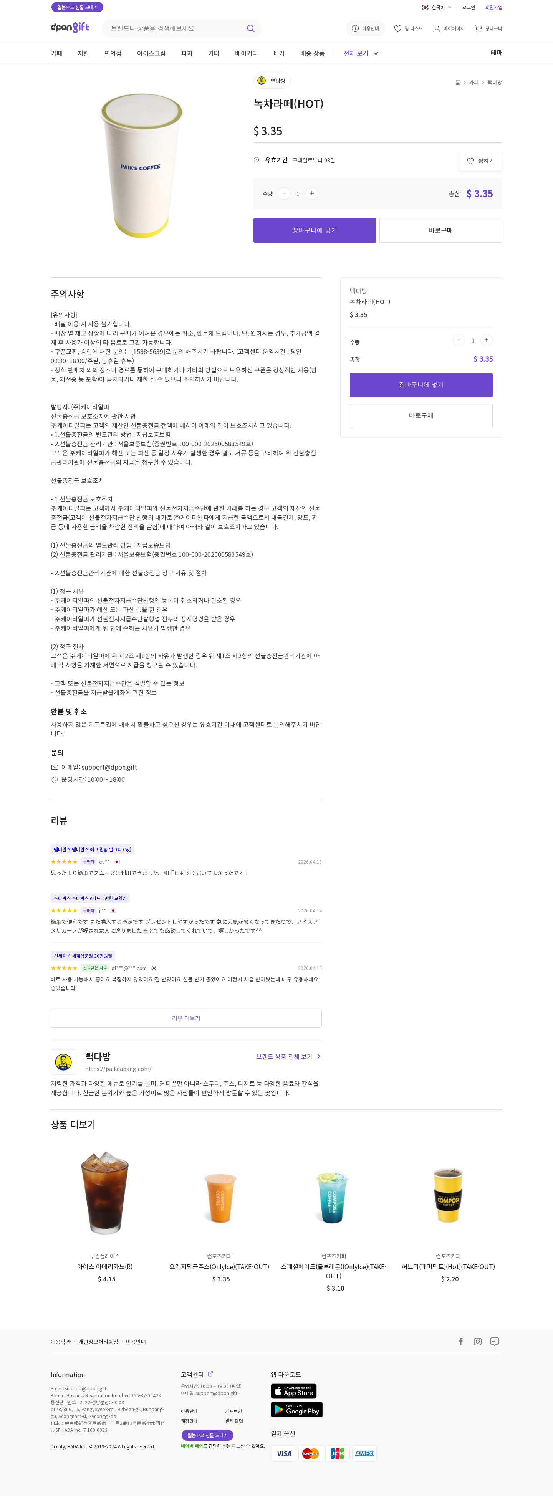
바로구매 (441, 230)
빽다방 (494, 82)
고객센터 (197, 1374)
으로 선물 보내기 (77, 7)
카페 (474, 82)
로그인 (468, 7)
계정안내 (189, 1420)
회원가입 (493, 7)
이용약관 (61, 1341)
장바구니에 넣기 (314, 230)
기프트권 (233, 1411)
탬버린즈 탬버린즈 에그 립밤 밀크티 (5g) (92, 849)
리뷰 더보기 (186, 1018)
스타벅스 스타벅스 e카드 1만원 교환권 (90, 898)
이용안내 (136, 1341)
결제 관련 (234, 1420)
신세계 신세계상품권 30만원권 (83, 955)
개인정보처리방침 (98, 1341)
